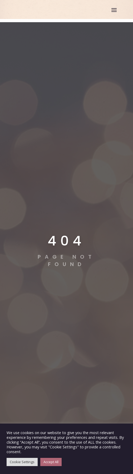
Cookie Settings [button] (22, 461)
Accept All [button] (50, 461)
